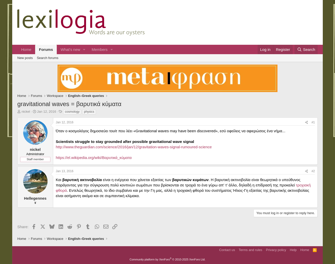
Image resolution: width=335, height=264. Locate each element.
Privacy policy (276, 250)
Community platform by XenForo (167, 259)
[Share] (306, 122)
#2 (313, 171)
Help (293, 250)
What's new (70, 49)
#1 (313, 122)
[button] (84, 49)
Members (100, 49)
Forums (46, 49)
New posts (25, 58)
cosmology (72, 111)
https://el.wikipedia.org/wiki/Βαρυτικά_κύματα (94, 157)
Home (26, 49)
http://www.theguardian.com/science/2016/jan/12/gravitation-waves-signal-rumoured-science (134, 147)
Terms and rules (250, 250)
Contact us (227, 250)
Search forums (48, 58)
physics (89, 111)
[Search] (306, 49)
